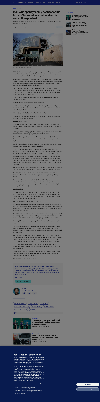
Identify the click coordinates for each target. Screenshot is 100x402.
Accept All (88, 384)
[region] (50, 374)
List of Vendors (18, 395)
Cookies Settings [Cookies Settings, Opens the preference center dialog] (87, 389)
